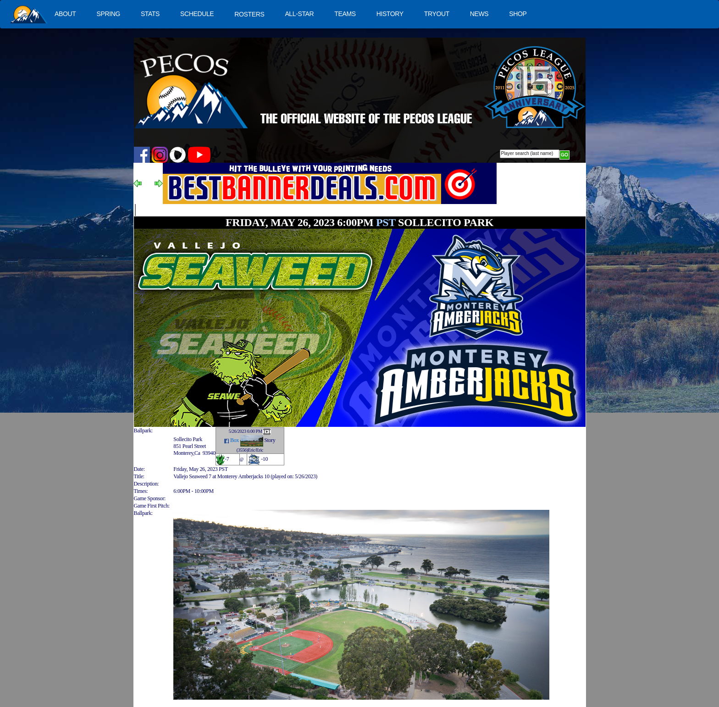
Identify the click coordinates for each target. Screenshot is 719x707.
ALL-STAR (299, 13)
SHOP (517, 13)
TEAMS (344, 13)
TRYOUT (436, 13)
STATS (150, 13)
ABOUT (65, 13)
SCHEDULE (197, 13)
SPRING (108, 13)
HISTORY (390, 13)
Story (269, 440)
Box (234, 440)
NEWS (479, 13)
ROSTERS (249, 14)
